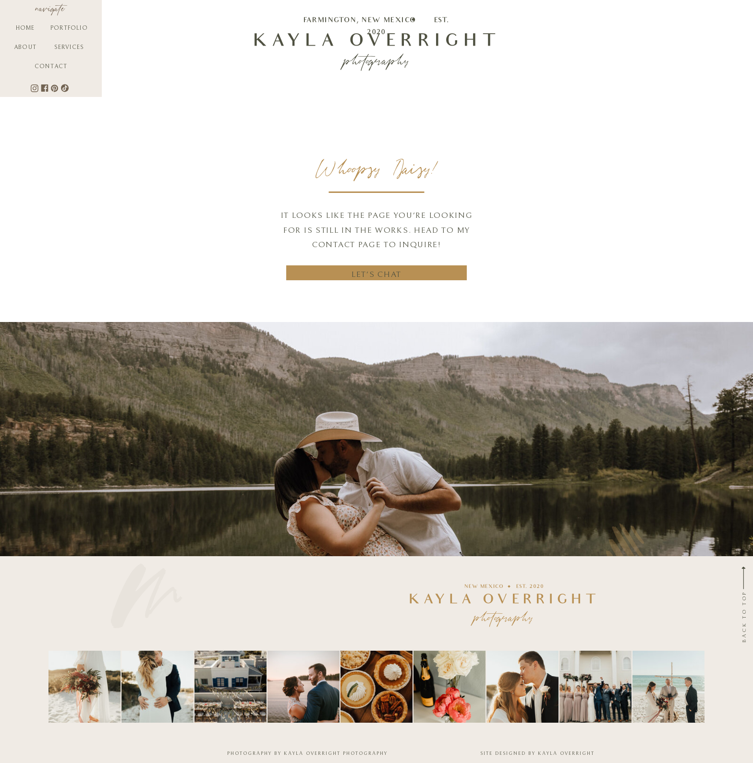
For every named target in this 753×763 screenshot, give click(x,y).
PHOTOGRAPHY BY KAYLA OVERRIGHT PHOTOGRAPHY (307, 753)
